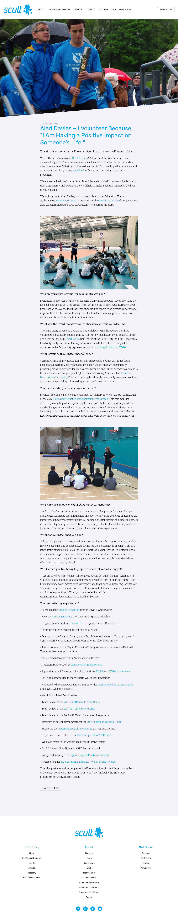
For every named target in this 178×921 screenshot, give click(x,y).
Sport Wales (73, 339)
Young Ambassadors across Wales (106, 347)
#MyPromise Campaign (59, 9)
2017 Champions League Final (104, 721)
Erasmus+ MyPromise (89, 882)
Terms (89, 897)
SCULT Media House (122, 9)
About (40, 9)
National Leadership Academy (75, 728)
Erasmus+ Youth (89, 878)
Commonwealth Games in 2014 (115, 684)
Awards (91, 9)
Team (89, 858)
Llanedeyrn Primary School (86, 664)
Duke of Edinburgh (69, 609)
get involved (77, 170)
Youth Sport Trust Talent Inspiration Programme (80, 399)
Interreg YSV (89, 873)
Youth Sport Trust (65, 200)
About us (89, 853)
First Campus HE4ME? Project (94, 735)
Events (78, 9)
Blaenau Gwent (78, 623)
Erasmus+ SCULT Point (89, 892)
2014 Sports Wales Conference (113, 671)
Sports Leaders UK (60, 616)
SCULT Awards (79, 158)
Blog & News (89, 863)
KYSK (89, 868)
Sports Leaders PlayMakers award (90, 755)
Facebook (146, 853)
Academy (103, 9)
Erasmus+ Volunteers (89, 887)
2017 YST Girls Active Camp (79, 708)
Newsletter (146, 868)
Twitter (146, 863)
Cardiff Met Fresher (109, 200)
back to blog (51, 788)
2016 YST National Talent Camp (82, 702)
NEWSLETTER (166, 9)
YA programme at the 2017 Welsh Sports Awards (88, 761)
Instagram (146, 858)
